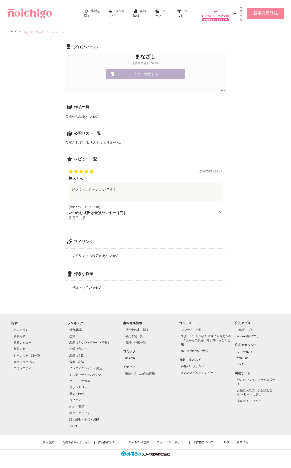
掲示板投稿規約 (139, 442)
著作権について (203, 442)
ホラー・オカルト (81, 381)
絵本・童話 (76, 407)
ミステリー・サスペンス (85, 375)
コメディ (75, 400)
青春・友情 (76, 362)
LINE (240, 365)
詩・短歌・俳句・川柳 (84, 420)
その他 (73, 426)
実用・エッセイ (79, 413)
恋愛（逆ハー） (79, 349)
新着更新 (19, 349)
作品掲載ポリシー (110, 442)
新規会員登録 (265, 13)
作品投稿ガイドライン (76, 442)
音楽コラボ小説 (24, 362)
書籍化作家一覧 (135, 343)
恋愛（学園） (78, 356)
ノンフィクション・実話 (85, 368)
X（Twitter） (245, 352)
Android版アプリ (248, 336)
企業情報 (242, 442)
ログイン (241, 13)
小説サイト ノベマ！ (250, 401)
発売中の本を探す (137, 330)
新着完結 (19, 336)
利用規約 (48, 442)
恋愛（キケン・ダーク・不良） (90, 343)
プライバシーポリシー (171, 442)
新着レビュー (22, 343)
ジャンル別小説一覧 (27, 356)
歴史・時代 (76, 394)
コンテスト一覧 (191, 330)
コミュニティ (22, 368)
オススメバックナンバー (197, 373)
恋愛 (72, 336)
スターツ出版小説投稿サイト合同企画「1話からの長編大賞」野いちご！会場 (206, 341)
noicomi (130, 358)
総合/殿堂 (75, 330)
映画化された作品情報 (140, 374)
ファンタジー (78, 388)
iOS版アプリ (245, 330)
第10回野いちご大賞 (194, 351)
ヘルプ (225, 442)
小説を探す (21, 330)
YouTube (242, 358)
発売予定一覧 (134, 336)
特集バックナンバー (194, 366)
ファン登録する (145, 74)
